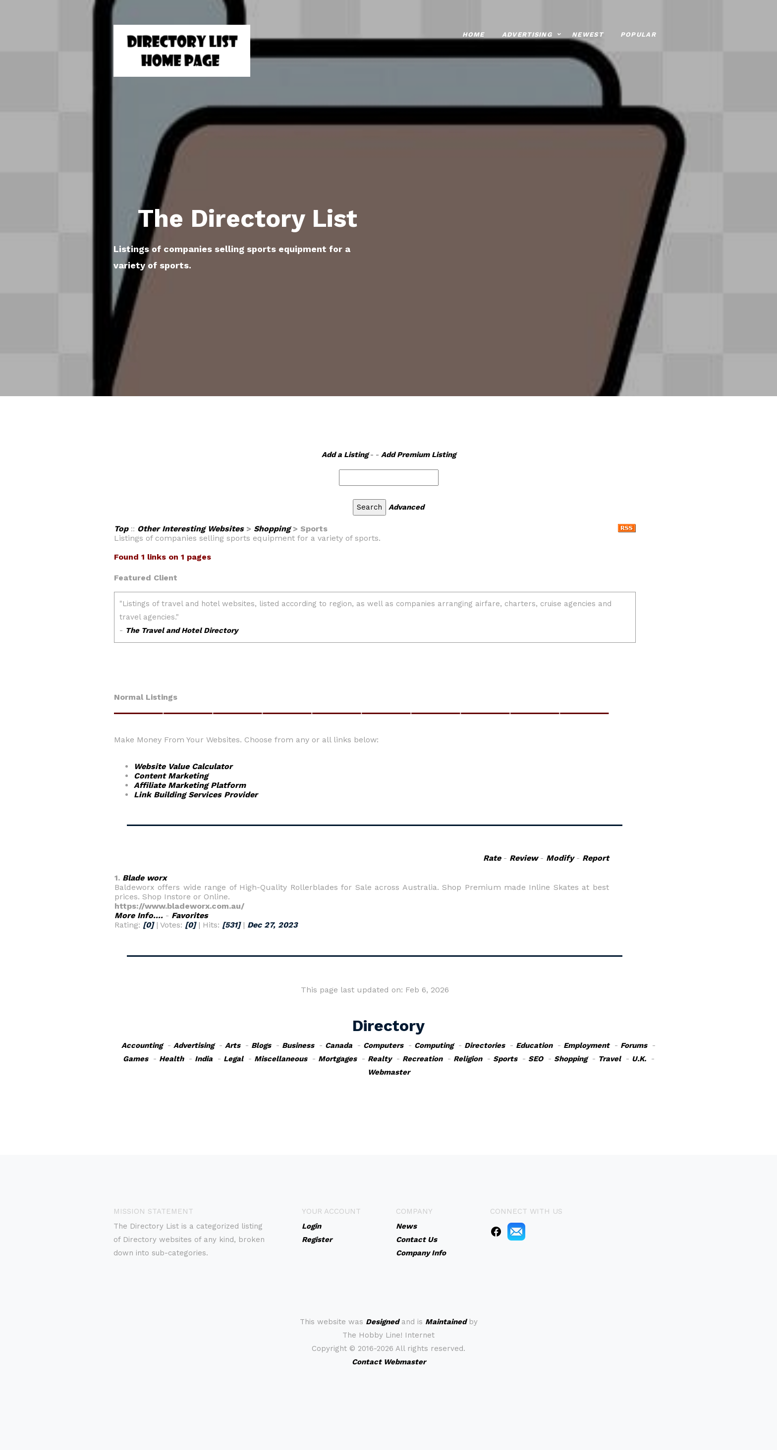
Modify (560, 858)
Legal (233, 1058)
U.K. (639, 1058)
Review (523, 858)
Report (595, 858)
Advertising (527, 34)
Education (534, 1045)
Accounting (142, 1045)
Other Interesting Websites (190, 528)
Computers (383, 1045)
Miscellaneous (280, 1058)
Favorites (189, 915)
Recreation (422, 1058)
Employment (586, 1045)
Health (171, 1058)
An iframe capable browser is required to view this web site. (375, 624)
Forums (633, 1045)
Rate (492, 858)
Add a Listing (345, 454)
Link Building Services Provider (196, 794)
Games (135, 1058)
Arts (232, 1045)
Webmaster (389, 1072)
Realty (379, 1058)
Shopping (272, 528)
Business (298, 1045)
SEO (535, 1058)
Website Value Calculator (183, 766)
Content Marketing (171, 775)
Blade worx (144, 877)
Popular (638, 34)
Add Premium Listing (418, 454)
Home (473, 34)
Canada (338, 1045)
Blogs (261, 1045)
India (204, 1058)
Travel (609, 1058)
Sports (505, 1058)
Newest (587, 34)
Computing (433, 1045)
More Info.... (138, 915)
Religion (467, 1058)
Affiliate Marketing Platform (190, 785)
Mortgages (337, 1058)
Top (121, 528)
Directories (484, 1045)
